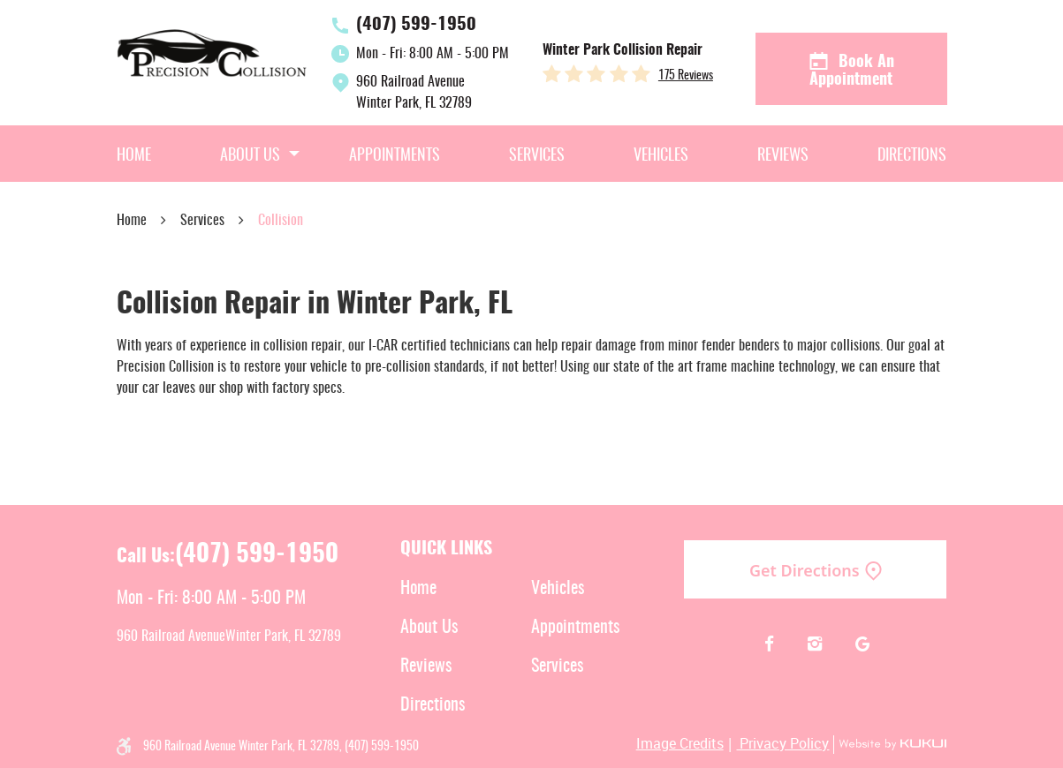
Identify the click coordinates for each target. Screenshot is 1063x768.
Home (134, 156)
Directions (911, 156)
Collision (280, 221)
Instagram (815, 644)
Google (862, 644)
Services (537, 156)
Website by (889, 744)
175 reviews (685, 76)
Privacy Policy (782, 743)
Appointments (394, 156)
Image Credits (680, 743)
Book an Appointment (851, 69)
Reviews (783, 156)
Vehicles (661, 156)
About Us (250, 156)
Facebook (769, 644)
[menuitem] (134, 153)
